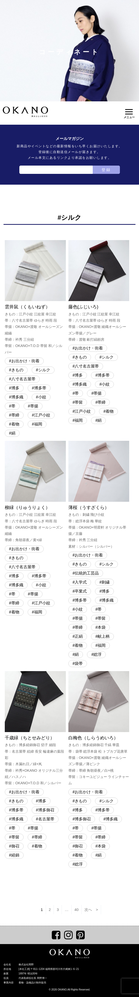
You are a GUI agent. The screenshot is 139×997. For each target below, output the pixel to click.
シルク (44, 370)
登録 (106, 170)
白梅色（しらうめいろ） (98, 729)
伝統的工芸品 (87, 573)
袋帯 (79, 663)
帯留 (79, 402)
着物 (15, 424)
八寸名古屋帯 (23, 379)
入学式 (81, 582)
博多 (15, 388)
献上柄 (104, 636)
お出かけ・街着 (25, 361)
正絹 (79, 636)
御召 (15, 846)
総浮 (98, 654)
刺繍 (106, 582)
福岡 (38, 424)
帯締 (15, 415)
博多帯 (40, 388)
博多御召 (46, 810)
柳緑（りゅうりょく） (35, 492)
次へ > (91, 909)
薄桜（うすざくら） (98, 495)
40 (76, 909)
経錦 (15, 855)
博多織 (17, 397)
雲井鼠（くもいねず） (35, 297)
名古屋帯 (46, 819)
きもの (17, 370)
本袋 (102, 627)
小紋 (42, 397)
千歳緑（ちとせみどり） (35, 729)
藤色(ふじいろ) (98, 291)
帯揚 (34, 406)
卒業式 (81, 591)
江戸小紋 (42, 415)
